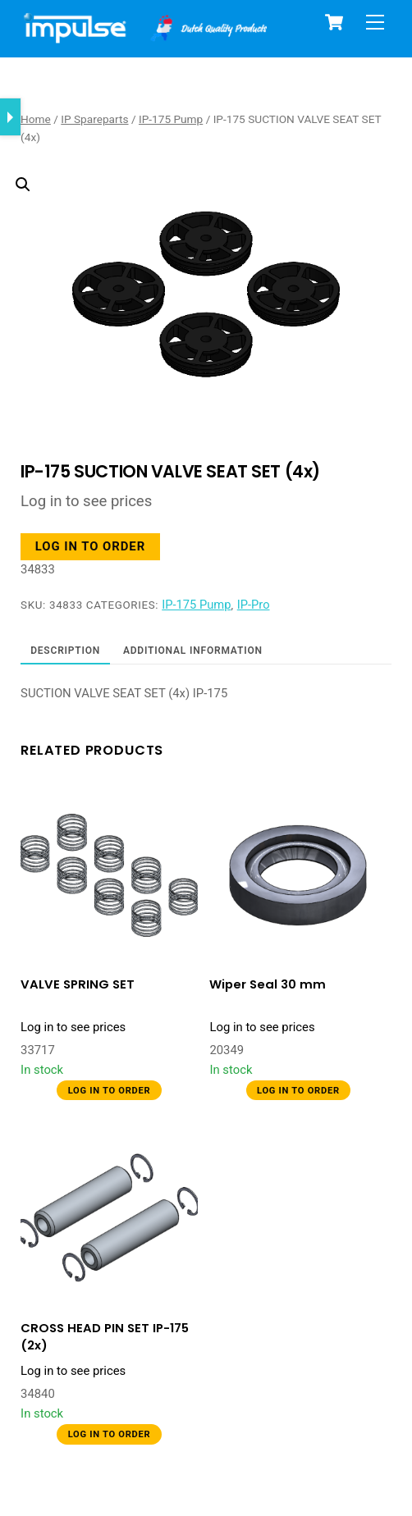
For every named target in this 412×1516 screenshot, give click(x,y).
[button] (193, 253)
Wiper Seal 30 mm (267, 984)
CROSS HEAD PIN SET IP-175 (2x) (105, 1337)
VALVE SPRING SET (78, 984)
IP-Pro (253, 604)
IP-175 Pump (171, 119)
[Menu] (375, 23)
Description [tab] (65, 650)
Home (36, 119)
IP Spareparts (94, 119)
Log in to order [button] (90, 546)
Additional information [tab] (193, 650)
